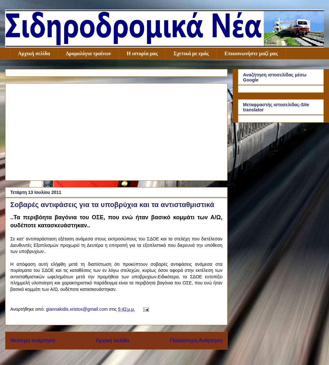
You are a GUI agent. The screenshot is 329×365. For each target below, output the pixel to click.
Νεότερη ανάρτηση (32, 340)
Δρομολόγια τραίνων (88, 53)
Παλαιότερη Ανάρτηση (196, 340)
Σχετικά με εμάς (191, 53)
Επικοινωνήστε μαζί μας (251, 53)
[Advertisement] (116, 131)
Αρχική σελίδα (34, 53)
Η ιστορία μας (142, 53)
